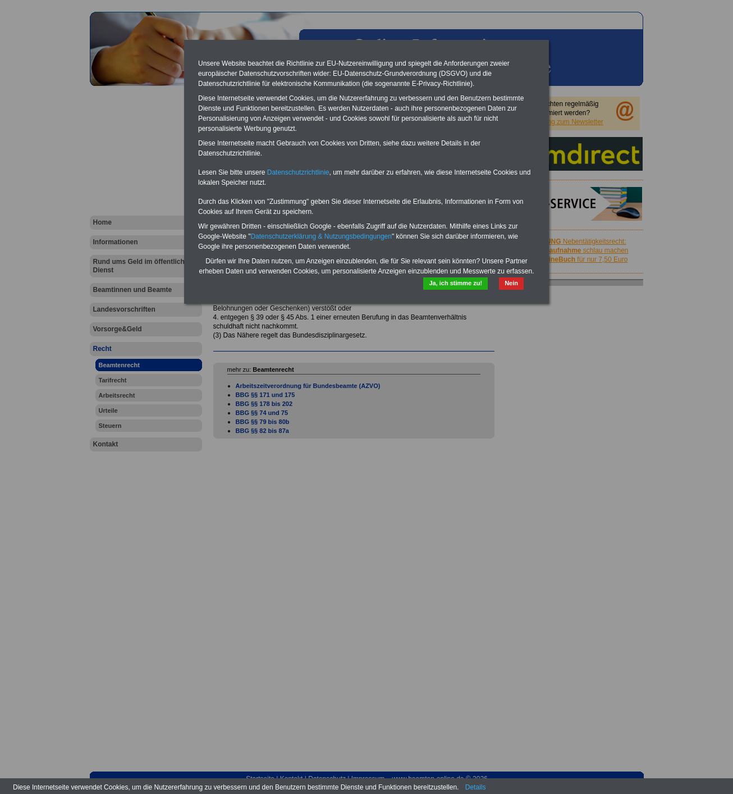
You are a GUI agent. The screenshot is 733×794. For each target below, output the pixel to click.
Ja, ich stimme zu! (455, 283)
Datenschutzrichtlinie (298, 172)
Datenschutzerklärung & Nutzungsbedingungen (321, 236)
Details (475, 787)
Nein (511, 283)
